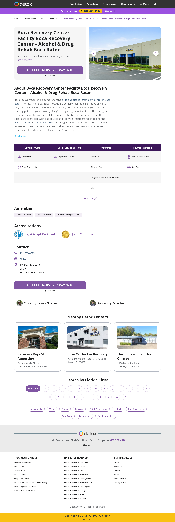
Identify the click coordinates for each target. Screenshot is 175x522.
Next (156, 53)
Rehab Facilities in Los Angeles (77, 486)
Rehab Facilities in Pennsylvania (77, 478)
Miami (52, 409)
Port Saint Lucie (136, 409)
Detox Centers (29, 18)
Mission (117, 462)
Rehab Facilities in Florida (75, 470)
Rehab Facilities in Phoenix (75, 498)
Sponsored (110, 11)
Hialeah (118, 409)
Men (93, 188)
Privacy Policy (120, 482)
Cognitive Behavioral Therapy (105, 177)
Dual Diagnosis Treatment (25, 486)
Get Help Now (68, 11)
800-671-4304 (90, 11)
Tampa (65, 409)
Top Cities (33, 388)
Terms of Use (120, 478)
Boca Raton (54, 18)
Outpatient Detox (21, 478)
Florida (43, 18)
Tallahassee (85, 416)
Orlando (79, 409)
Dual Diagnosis (29, 167)
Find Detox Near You (76, 457)
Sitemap (117, 474)
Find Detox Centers (22, 462)
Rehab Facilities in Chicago (75, 490)
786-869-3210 (50, 70)
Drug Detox (19, 466)
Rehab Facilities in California (76, 462)
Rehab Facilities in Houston (75, 494)
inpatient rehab (45, 122)
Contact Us (118, 470)
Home (17, 18)
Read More (20, 136)
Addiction (92, 4)
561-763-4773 (24, 60)
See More (87, 198)
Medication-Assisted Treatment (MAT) (30, 482)
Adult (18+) (96, 156)
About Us (118, 466)
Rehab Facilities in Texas (74, 466)
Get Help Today (87, 515)
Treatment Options (25, 457)
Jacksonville (37, 409)
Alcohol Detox (97, 167)
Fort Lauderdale (105, 416)
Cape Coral (66, 416)
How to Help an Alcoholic (25, 490)
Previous (93, 53)
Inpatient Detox (66, 156)
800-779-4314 (117, 440)
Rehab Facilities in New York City (78, 482)
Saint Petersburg (98, 409)
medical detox (22, 122)
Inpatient (26, 156)
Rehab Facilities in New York (76, 474)
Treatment (109, 4)
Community (128, 4)
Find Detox (75, 4)
